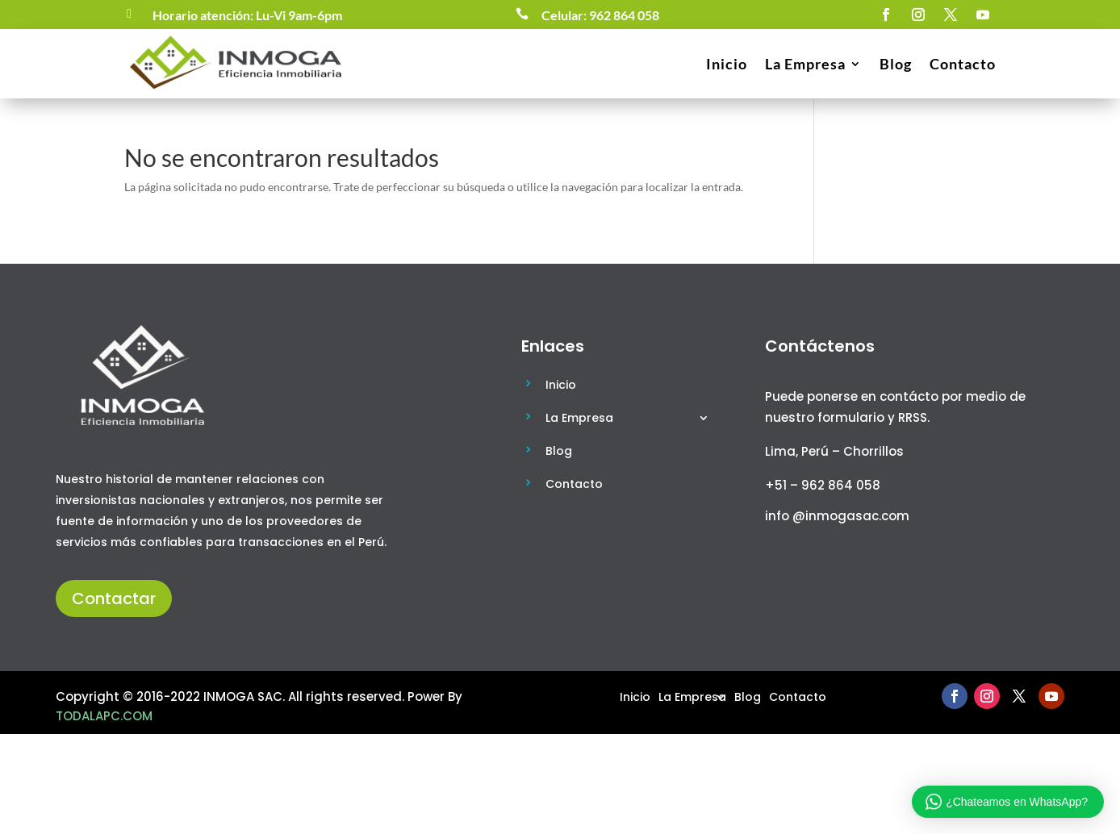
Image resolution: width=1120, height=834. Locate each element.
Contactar (114, 598)
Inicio (726, 64)
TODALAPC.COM (104, 715)
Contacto (963, 64)
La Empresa (805, 64)
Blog (896, 64)
